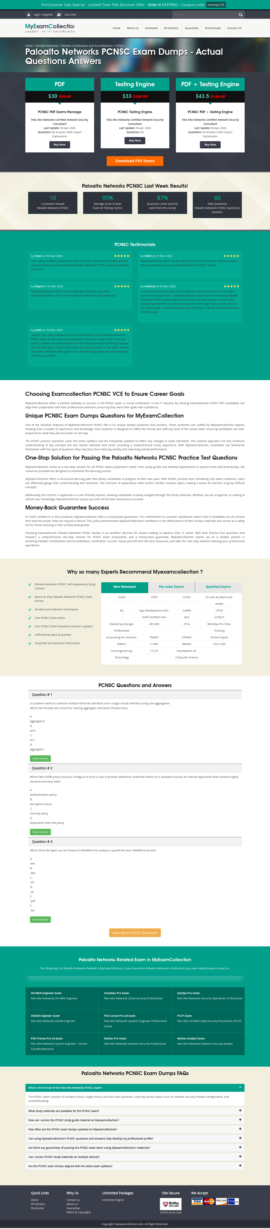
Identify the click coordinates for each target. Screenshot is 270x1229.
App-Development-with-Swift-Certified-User (154, 615)
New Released (124, 588)
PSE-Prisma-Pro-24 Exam (47, 1039)
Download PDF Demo (135, 161)
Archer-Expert (219, 638)
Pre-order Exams (171, 588)
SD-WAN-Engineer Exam (46, 994)
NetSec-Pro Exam (115, 1039)
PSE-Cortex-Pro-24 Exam (120, 1017)
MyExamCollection (51, 28)
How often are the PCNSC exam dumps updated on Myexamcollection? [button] (72, 1130)
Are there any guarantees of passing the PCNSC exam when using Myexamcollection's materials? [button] (89, 1148)
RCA (186, 618)
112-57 (154, 652)
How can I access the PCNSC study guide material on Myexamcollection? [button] (73, 1121)
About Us (133, 28)
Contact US (234, 28)
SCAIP (121, 598)
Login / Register (39, 14)
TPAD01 (154, 638)
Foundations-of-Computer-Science (186, 655)
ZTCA (187, 625)
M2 (122, 611)
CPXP (154, 598)
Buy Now (59, 144)
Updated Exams (218, 588)
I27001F (219, 618)
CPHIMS (187, 638)
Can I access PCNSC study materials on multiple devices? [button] (64, 1158)
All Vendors (171, 28)
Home (116, 28)
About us (72, 1205)
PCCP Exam (184, 1017)
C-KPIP (154, 645)
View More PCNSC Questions (135, 933)
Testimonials (213, 28)
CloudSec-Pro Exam (116, 994)
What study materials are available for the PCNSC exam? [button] (63, 1112)
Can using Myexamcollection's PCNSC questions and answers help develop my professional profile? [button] (90, 1139)
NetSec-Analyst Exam (191, 1039)
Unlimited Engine (113, 1201)
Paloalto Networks (47, 45)
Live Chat (66, 14)
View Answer (40, 759)
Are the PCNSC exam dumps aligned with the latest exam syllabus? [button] (70, 1167)
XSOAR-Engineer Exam (45, 1017)
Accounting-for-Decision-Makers (121, 641)
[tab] (135, 1089)
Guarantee (191, 28)
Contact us (73, 1201)
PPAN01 (187, 645)
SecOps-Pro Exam (188, 994)
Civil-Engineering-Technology (122, 655)
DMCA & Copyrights (79, 1213)
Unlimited (151, 28)
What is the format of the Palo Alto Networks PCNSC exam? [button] (65, 1088)
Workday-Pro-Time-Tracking (219, 628)
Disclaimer (37, 1209)
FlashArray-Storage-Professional (121, 628)
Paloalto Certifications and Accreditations (87, 45)
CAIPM (187, 611)
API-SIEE (154, 625)
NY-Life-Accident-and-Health (219, 601)
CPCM (219, 611)
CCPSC (187, 598)
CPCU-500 (219, 645)
